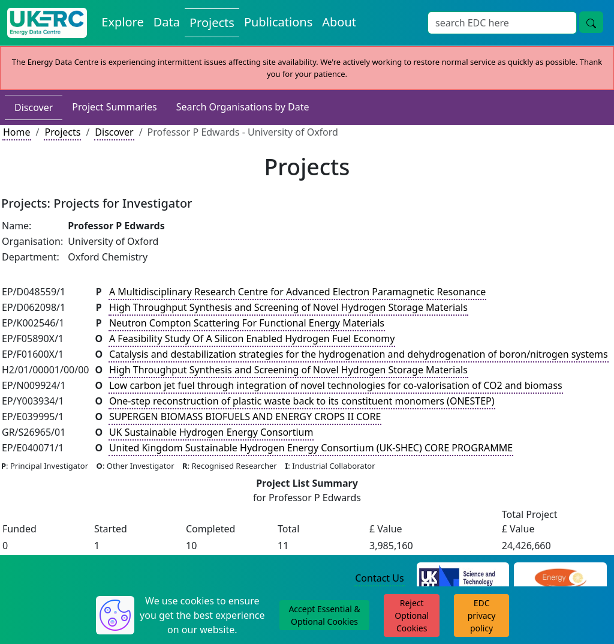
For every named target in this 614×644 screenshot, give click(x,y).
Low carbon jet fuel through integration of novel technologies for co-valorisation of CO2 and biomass (335, 385)
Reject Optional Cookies (412, 615)
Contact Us (379, 578)
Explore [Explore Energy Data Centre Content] (122, 22)
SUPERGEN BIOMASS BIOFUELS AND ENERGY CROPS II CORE (245, 416)
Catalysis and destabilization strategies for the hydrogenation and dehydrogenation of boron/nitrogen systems (358, 354)
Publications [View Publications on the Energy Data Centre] (278, 22)
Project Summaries (114, 106)
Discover (33, 107)
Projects (62, 132)
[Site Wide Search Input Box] (502, 22)
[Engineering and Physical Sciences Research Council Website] (560, 578)
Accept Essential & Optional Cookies (324, 615)
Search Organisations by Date (242, 106)
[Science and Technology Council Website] (463, 578)
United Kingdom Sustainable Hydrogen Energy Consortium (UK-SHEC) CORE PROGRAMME (311, 447)
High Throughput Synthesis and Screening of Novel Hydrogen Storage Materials (288, 307)
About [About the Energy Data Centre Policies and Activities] (339, 22)
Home (17, 132)
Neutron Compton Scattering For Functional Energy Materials (246, 323)
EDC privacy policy (482, 615)
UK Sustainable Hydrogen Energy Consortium (211, 432)
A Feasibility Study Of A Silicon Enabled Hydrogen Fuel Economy (252, 338)
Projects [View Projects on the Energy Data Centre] (211, 22)
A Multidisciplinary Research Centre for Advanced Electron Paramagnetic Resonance (297, 291)
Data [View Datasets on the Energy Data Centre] (167, 22)
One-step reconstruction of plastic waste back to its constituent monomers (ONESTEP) (302, 401)
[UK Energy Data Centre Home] (47, 23)
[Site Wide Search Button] (591, 22)
